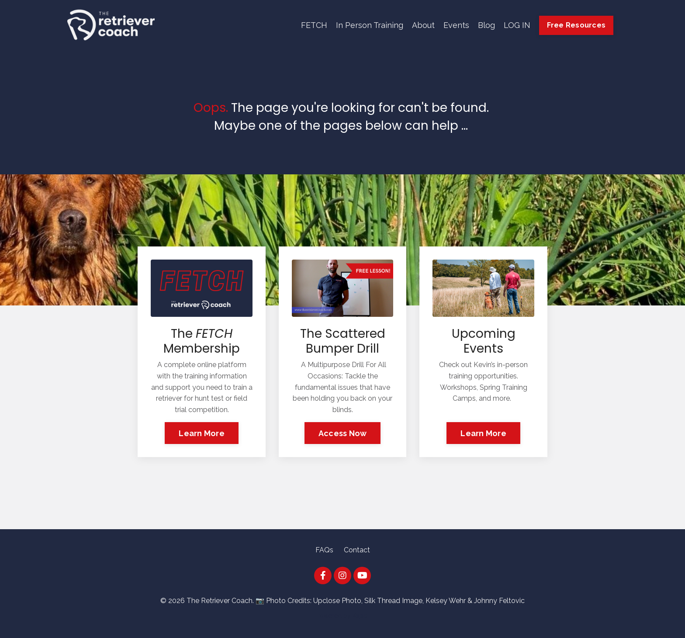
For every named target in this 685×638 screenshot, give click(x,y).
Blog (486, 25)
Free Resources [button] (576, 25)
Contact (357, 550)
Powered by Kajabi (342, 615)
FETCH (314, 25)
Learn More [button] (202, 433)
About (423, 25)
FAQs (324, 550)
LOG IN (517, 25)
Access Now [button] (342, 433)
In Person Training (369, 25)
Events (456, 25)
